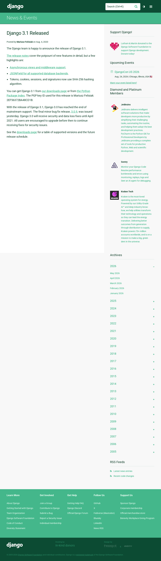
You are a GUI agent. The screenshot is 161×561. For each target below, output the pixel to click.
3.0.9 (74, 111)
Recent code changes (124, 476)
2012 (113, 398)
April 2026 (115, 278)
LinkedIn (98, 523)
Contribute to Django (50, 508)
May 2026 (115, 273)
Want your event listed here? (123, 83)
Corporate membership (131, 508)
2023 (113, 316)
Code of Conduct (15, 523)
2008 (113, 428)
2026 (113, 266)
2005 (113, 451)
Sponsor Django (128, 503)
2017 (113, 361)
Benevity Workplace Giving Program (137, 518)
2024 (113, 308)
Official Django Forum (77, 513)
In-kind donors (65, 545)
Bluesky (97, 518)
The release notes (18, 55)
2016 (113, 368)
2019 (113, 346)
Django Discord (74, 508)
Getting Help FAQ (75, 503)
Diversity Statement (16, 528)
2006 (113, 444)
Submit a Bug (46, 513)
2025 (113, 300)
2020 (113, 338)
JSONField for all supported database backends (39, 73)
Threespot (111, 546)
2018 (113, 353)
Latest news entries (123, 471)
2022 (113, 323)
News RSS (98, 528)
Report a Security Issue (51, 518)
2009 (113, 421)
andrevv (131, 546)
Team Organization (16, 513)
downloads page (27, 132)
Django (15, 6)
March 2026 (116, 283)
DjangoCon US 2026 (127, 72)
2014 (113, 383)
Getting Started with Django (20, 508)
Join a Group (46, 503)
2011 (113, 406)
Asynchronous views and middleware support (37, 67)
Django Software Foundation (20, 518)
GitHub (97, 503)
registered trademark (84, 555)
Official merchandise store (132, 513)
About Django (13, 503)
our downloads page (54, 91)
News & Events (22, 18)
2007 (113, 436)
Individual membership (50, 523)
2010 (113, 413)
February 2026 (117, 288)
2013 (113, 391)
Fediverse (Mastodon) (104, 513)
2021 (113, 331)
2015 (113, 376)
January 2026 (116, 293)
